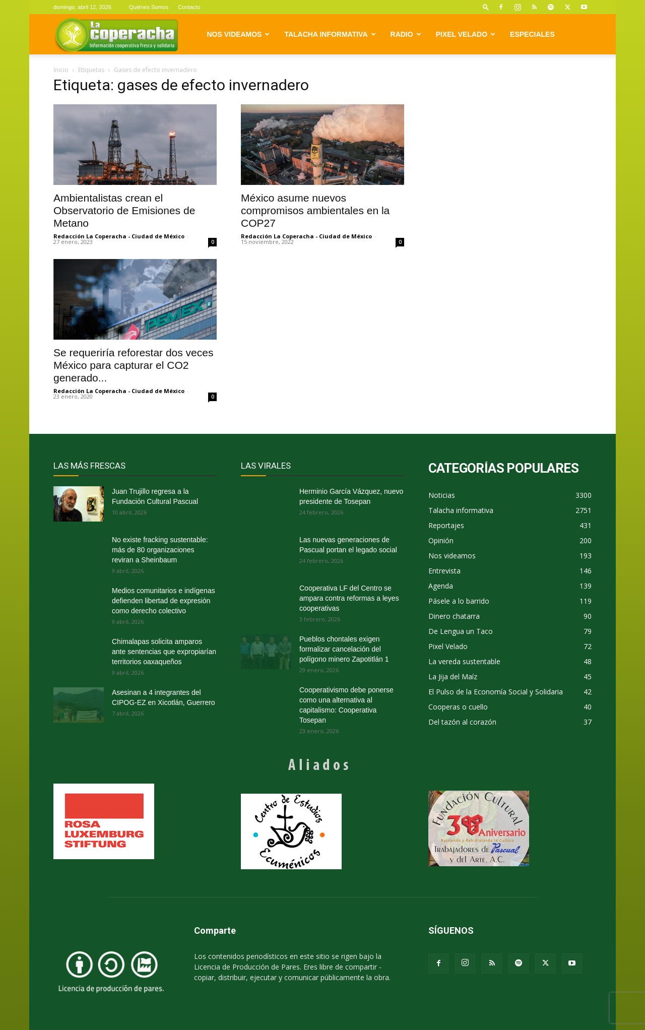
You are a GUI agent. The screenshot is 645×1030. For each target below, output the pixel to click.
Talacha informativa (329, 34)
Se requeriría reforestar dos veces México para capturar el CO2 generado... (133, 365)
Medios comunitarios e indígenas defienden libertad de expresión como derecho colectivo (163, 601)
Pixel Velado (465, 34)
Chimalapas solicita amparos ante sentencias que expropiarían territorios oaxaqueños (164, 651)
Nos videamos (238, 34)
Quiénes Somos (148, 7)
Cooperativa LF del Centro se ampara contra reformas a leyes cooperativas (349, 598)
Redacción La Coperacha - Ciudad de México (118, 236)
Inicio (61, 70)
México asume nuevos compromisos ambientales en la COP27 (315, 210)
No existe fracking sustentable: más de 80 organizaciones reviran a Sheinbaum (160, 550)
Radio (406, 34)
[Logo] (116, 34)
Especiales (532, 34)
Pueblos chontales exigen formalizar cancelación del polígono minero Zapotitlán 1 (344, 649)
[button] (485, 7)
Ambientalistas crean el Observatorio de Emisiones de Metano (124, 210)
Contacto (189, 7)
